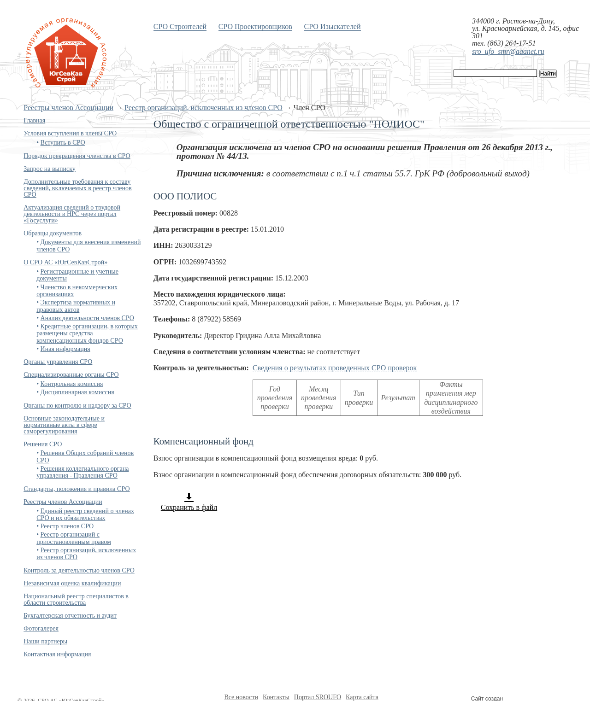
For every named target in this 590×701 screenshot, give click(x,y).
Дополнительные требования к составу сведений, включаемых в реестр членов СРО (77, 188)
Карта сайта (362, 697)
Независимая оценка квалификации (72, 583)
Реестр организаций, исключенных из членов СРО (203, 107)
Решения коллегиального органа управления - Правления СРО (82, 472)
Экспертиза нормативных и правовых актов (75, 306)
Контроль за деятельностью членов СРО (79, 570)
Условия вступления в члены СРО (70, 133)
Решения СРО (43, 444)
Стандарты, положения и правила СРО (77, 488)
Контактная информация (57, 654)
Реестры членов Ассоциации (68, 107)
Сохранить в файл (189, 501)
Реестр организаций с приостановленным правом (73, 538)
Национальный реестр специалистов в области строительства (76, 599)
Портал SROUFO (317, 697)
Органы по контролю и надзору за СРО (77, 405)
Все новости (241, 697)
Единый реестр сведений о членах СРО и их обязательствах (85, 514)
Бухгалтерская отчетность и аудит (70, 615)
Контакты (276, 697)
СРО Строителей (179, 26)
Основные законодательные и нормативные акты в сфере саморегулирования (64, 425)
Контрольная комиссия (72, 383)
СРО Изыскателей (332, 26)
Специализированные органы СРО (71, 374)
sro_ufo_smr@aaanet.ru (508, 51)
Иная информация (65, 348)
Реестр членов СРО (67, 526)
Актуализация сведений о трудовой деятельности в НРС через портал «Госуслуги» (72, 214)
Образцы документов (53, 233)
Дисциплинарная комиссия (77, 392)
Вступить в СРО (63, 142)
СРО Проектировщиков (255, 26)
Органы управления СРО (58, 361)
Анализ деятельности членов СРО (87, 318)
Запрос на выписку (50, 168)
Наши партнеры (45, 641)
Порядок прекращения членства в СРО (77, 155)
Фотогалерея (41, 628)
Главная (34, 120)
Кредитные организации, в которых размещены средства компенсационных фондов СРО (87, 333)
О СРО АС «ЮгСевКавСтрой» (65, 262)
